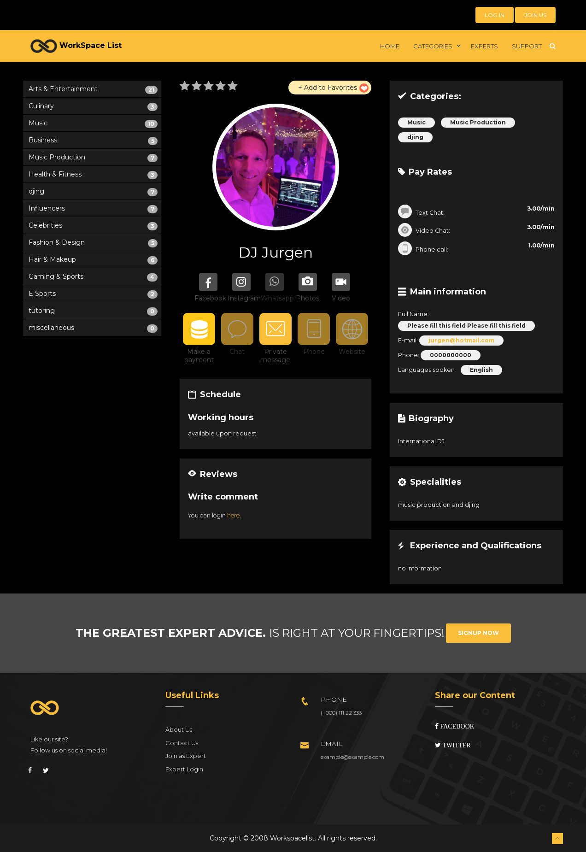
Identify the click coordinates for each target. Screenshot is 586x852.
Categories (432, 46)
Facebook (457, 726)
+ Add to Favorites (327, 87)
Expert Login (184, 769)
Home (389, 46)
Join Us (535, 15)
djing (415, 137)
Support (527, 46)
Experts (484, 46)
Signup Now (478, 632)
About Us (178, 729)
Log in (494, 15)
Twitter (456, 745)
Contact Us (181, 742)
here (233, 515)
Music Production (478, 122)
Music (416, 122)
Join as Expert (185, 755)
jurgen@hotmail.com (461, 340)
